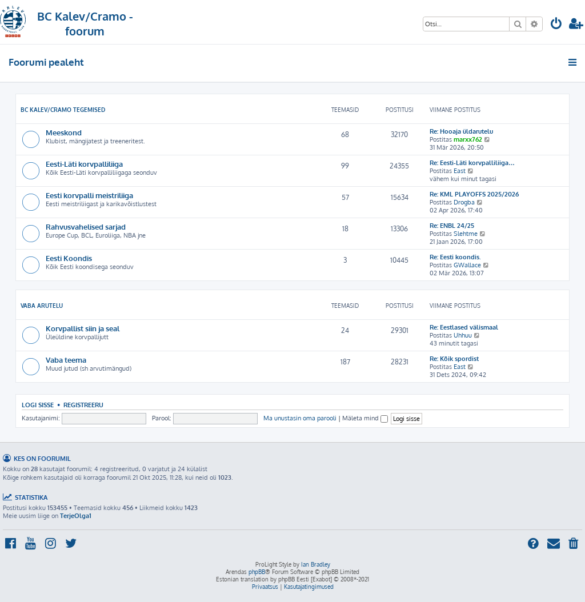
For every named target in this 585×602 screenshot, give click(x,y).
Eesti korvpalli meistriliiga (89, 195)
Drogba (464, 202)
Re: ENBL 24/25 (452, 226)
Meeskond (64, 132)
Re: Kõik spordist (454, 359)
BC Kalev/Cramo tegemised (63, 109)
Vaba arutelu (42, 305)
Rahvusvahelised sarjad (86, 226)
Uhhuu (463, 335)
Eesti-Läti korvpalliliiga (84, 163)
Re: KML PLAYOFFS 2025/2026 (474, 194)
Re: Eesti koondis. (455, 257)
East (460, 171)
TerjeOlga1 (75, 516)
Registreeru (83, 404)
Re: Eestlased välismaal (464, 327)
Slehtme (466, 234)
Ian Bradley (315, 564)
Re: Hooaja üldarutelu (461, 131)
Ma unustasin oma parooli (299, 418)
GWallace (467, 265)
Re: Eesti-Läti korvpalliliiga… (472, 163)
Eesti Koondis (69, 258)
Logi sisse (38, 404)
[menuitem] (556, 25)
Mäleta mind (365, 418)
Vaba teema (66, 359)
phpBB (257, 571)
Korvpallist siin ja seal (82, 328)
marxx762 (468, 139)
